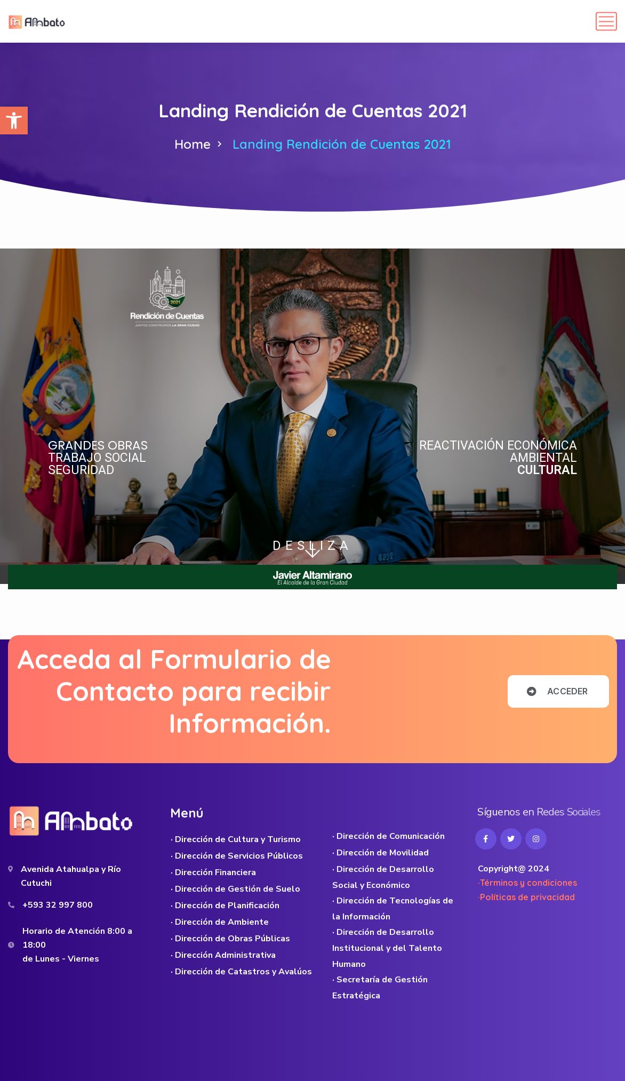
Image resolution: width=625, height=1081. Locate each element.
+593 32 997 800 (57, 905)
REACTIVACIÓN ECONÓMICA (498, 445)
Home (192, 144)
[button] (14, 120)
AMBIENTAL (543, 458)
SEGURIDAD (81, 470)
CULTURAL (547, 470)
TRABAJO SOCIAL (97, 458)
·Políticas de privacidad (526, 897)
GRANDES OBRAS (98, 445)
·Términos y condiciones (527, 882)
